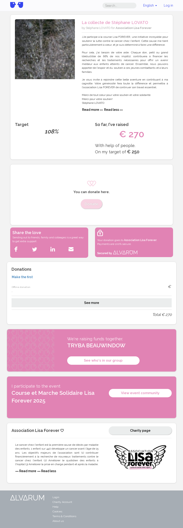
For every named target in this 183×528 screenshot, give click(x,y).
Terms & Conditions (64, 516)
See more (91, 303)
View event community (140, 393)
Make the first (22, 277)
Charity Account (62, 502)
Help (55, 506)
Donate (91, 204)
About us (58, 521)
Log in (168, 5)
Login (55, 497)
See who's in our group (103, 360)
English (150, 5)
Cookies (57, 511)
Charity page (140, 430)
